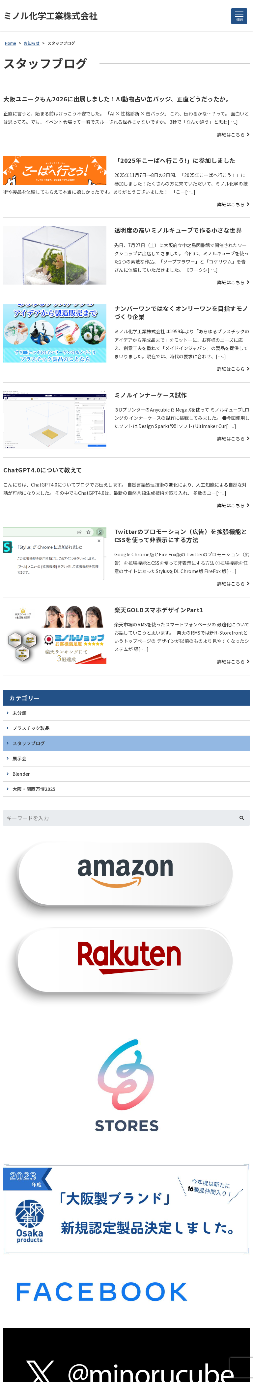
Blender (21, 773)
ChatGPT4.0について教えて (42, 469)
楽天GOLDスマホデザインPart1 (159, 609)
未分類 (19, 713)
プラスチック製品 (31, 728)
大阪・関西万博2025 (34, 789)
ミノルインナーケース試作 (150, 394)
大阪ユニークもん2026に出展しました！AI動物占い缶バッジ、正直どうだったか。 (117, 98)
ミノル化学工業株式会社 (50, 15)
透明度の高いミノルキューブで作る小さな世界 (178, 230)
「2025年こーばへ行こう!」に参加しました (175, 160)
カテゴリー (24, 698)
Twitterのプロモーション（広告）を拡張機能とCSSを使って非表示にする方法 (180, 535)
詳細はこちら (231, 134)
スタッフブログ (29, 743)
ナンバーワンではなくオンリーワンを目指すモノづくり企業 (181, 312)
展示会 (19, 758)
